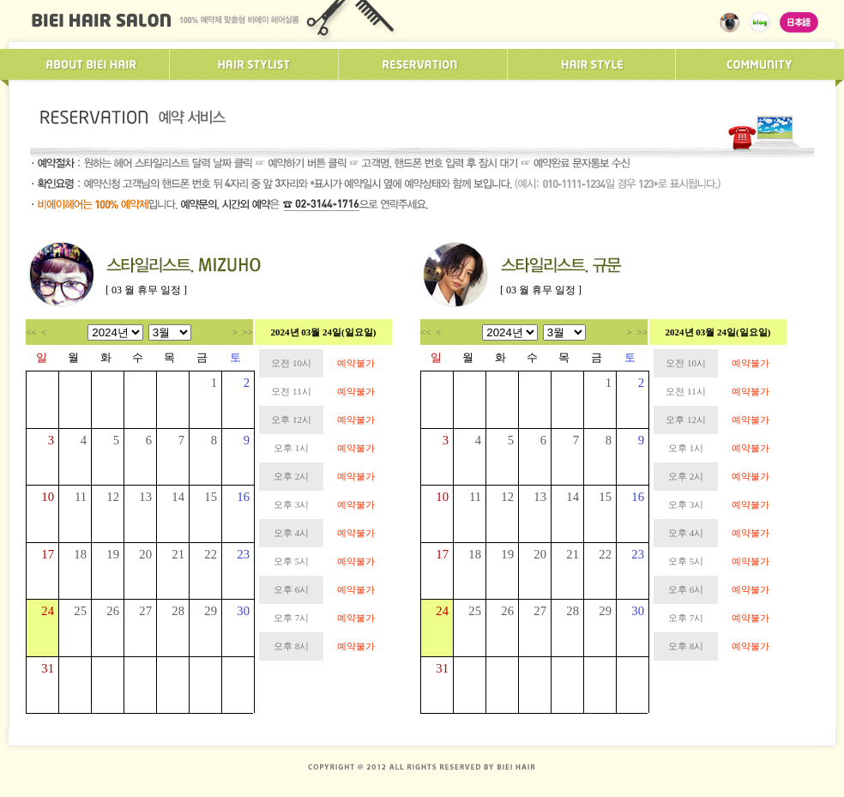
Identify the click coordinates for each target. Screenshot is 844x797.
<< (31, 332)
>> (248, 332)
